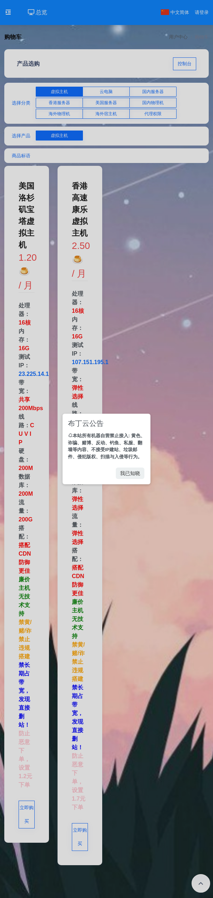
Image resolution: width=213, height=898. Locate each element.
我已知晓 (130, 473)
